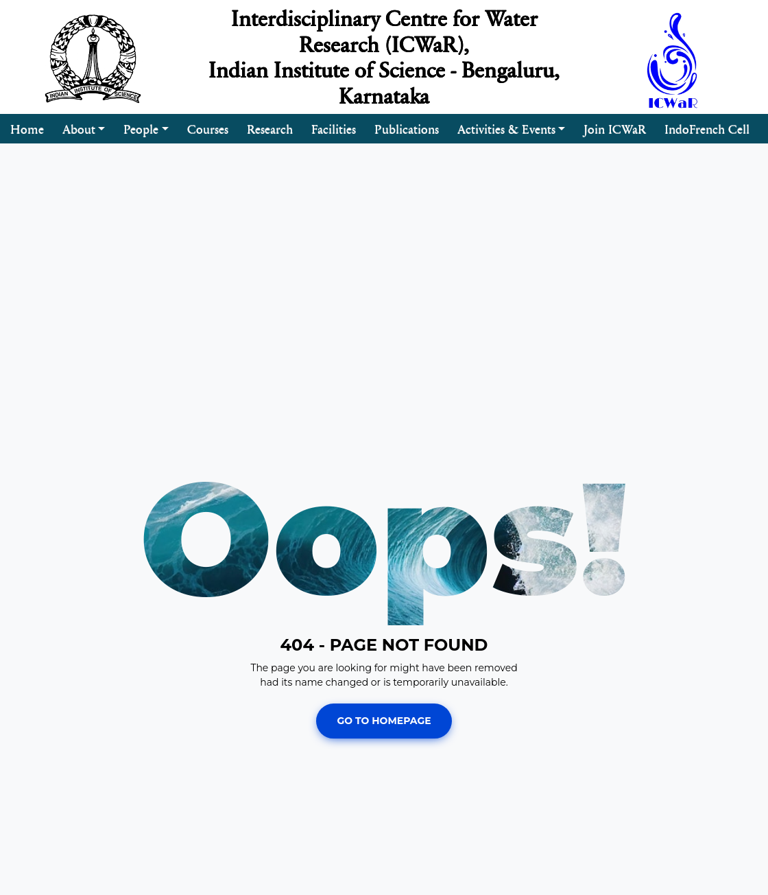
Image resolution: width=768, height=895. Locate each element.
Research (270, 128)
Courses (207, 128)
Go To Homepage (384, 720)
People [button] (140, 128)
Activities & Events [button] (506, 128)
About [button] (78, 128)
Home (27, 128)
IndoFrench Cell (706, 128)
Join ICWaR (615, 128)
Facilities (333, 128)
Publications (406, 128)
